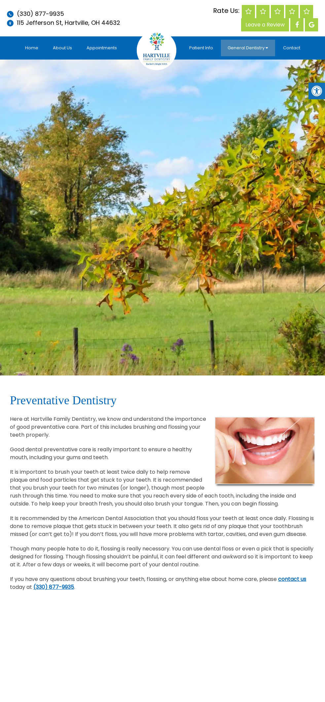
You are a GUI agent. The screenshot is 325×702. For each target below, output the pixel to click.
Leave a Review (265, 24)
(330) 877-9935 (40, 14)
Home (31, 48)
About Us (62, 48)
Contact (291, 48)
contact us (292, 579)
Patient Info (201, 48)
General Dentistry (246, 48)
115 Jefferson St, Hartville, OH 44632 (67, 23)
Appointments (102, 48)
